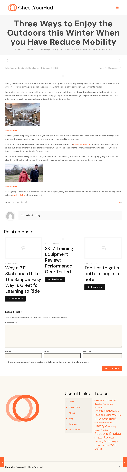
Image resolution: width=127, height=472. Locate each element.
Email (47, 351)
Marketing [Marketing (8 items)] (112, 426)
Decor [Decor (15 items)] (110, 403)
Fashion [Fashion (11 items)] (115, 411)
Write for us (74, 429)
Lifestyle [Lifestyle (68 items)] (100, 426)
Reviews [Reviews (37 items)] (109, 437)
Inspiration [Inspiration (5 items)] (98, 422)
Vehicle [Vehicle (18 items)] (106, 445)
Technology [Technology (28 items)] (111, 441)
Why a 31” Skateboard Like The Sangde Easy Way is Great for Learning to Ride (23, 279)
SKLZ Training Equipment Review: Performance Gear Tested (59, 260)
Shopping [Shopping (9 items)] (98, 441)
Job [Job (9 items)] (111, 422)
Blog (71, 418)
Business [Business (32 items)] (110, 400)
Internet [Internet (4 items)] (106, 423)
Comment (11, 322)
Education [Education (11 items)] (99, 407)
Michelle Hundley (28, 68)
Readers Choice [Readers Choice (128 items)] (107, 433)
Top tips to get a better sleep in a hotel (101, 273)
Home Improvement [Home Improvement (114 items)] (108, 416)
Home (17, 49)
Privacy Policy (75, 407)
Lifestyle (29, 49)
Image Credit (11, 130)
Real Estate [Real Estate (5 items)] (98, 438)
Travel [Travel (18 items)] (97, 445)
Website (87, 351)
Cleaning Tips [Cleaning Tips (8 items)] (100, 404)
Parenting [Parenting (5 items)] (104, 430)
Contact (73, 424)
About (72, 413)
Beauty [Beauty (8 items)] (97, 400)
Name (9, 351)
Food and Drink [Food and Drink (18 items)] (102, 414)
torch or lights (18, 195)
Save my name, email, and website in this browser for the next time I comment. (48, 362)
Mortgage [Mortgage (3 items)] (97, 430)
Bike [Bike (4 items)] (102, 401)
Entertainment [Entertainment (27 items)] (103, 411)
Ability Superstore (81, 144)
